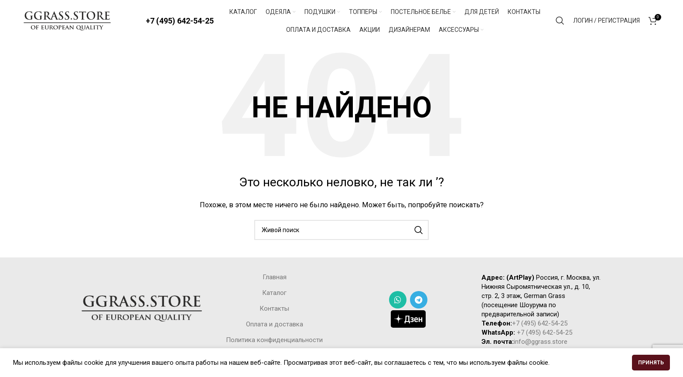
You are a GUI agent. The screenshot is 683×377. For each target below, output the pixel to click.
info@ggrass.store (540, 344)
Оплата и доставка (274, 326)
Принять (651, 363)
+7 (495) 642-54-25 (180, 21)
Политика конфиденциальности (274, 342)
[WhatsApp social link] (397, 302)
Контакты (274, 311)
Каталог (274, 295)
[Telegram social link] (418, 302)
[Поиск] (560, 22)
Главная (275, 279)
